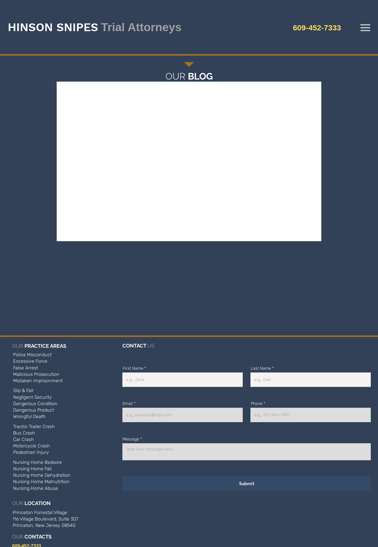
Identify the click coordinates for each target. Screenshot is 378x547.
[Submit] (246, 483)
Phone (257, 404)
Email (128, 404)
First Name (133, 368)
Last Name (261, 368)
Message (131, 439)
